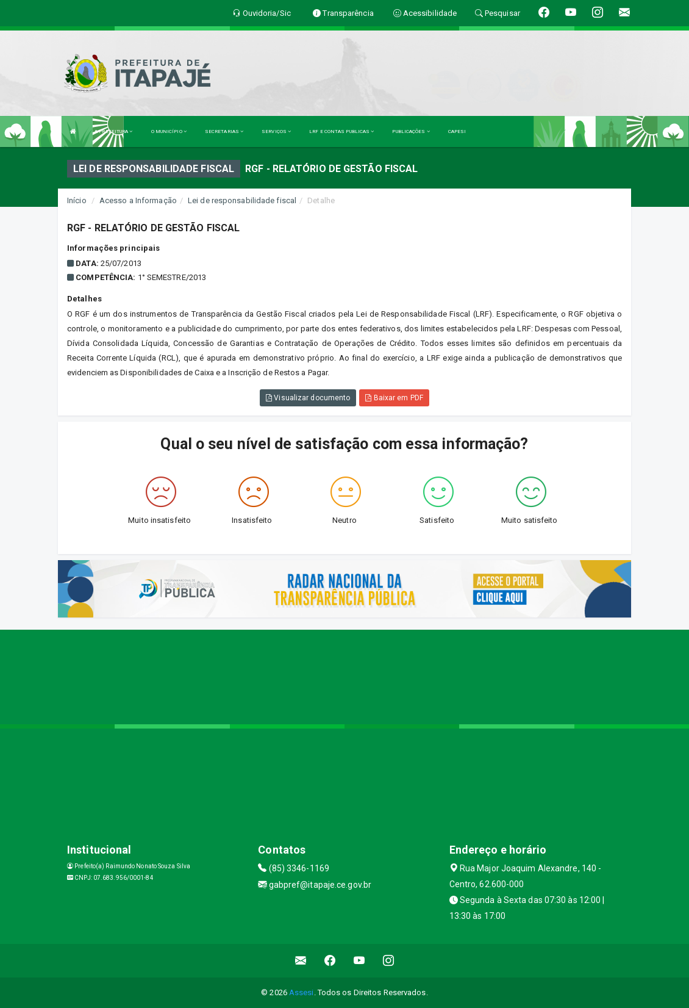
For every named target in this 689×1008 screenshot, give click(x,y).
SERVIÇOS (276, 131)
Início (77, 200)
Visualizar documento (308, 398)
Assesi (301, 992)
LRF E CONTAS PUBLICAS (341, 131)
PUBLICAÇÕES (410, 131)
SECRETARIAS (224, 131)
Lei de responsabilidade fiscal (242, 200)
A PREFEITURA (113, 131)
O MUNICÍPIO (169, 131)
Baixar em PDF (394, 398)
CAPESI (457, 131)
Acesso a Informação (138, 200)
